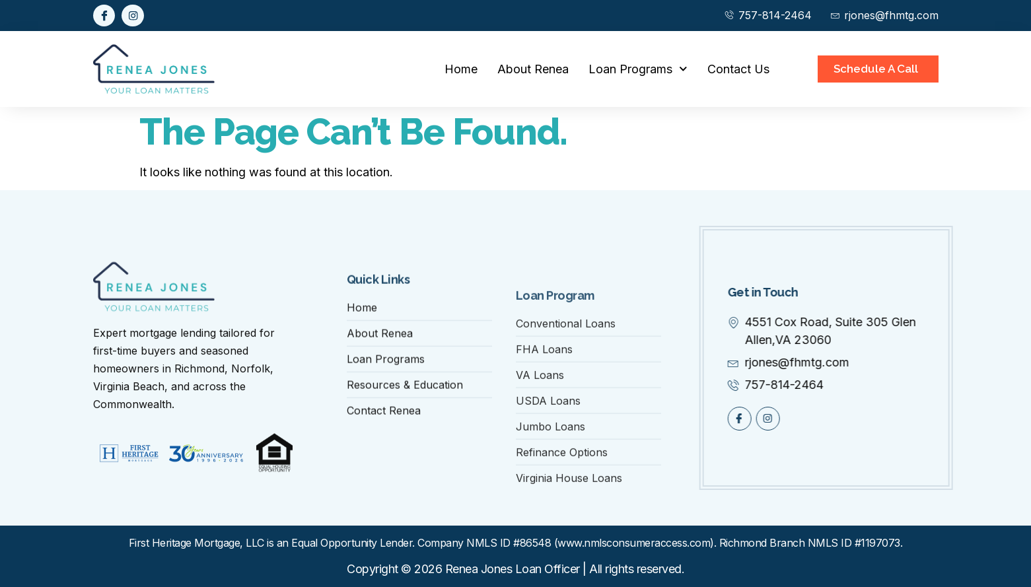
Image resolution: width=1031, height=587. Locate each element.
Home (461, 69)
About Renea (533, 69)
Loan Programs (638, 69)
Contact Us (738, 69)
